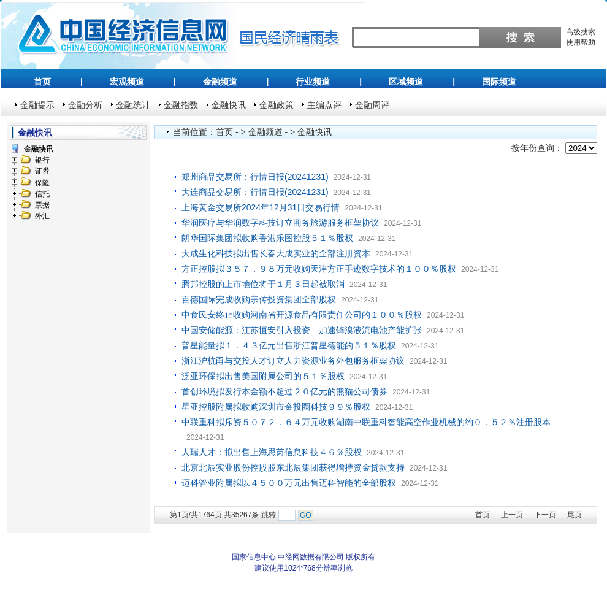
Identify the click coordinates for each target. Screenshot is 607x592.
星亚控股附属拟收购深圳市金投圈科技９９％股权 (275, 407)
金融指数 (181, 105)
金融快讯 (229, 105)
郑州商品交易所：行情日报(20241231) (255, 177)
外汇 (42, 216)
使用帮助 (580, 42)
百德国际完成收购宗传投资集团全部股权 (258, 299)
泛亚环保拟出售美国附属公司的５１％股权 (263, 376)
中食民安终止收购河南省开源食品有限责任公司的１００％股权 (301, 315)
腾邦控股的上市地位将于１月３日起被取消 (263, 284)
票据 (42, 205)
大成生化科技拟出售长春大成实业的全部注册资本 (275, 253)
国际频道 (499, 81)
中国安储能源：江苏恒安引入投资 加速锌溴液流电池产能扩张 (301, 330)
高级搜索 (580, 32)
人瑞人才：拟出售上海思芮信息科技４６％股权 (271, 452)
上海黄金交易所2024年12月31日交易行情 (260, 207)
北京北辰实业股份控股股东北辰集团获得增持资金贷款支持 (293, 467)
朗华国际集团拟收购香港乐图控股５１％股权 (267, 238)
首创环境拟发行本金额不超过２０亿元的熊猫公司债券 (284, 391)
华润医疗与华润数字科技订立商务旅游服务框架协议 (280, 223)
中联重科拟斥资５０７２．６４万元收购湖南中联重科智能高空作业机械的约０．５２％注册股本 (366, 422)
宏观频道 (127, 81)
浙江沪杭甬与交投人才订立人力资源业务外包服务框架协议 (293, 361)
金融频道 (220, 81)
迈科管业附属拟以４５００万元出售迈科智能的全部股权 (288, 483)
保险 (42, 183)
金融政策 (276, 105)
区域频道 (406, 81)
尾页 (574, 514)
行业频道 (313, 81)
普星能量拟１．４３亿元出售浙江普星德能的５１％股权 (288, 345)
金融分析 (85, 105)
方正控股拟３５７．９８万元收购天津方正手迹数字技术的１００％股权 (318, 269)
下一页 (545, 514)
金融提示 (37, 105)
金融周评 (372, 105)
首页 (42, 81)
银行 (42, 160)
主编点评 (324, 105)
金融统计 (133, 105)
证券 (42, 171)
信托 (42, 194)
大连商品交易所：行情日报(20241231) (255, 192)
